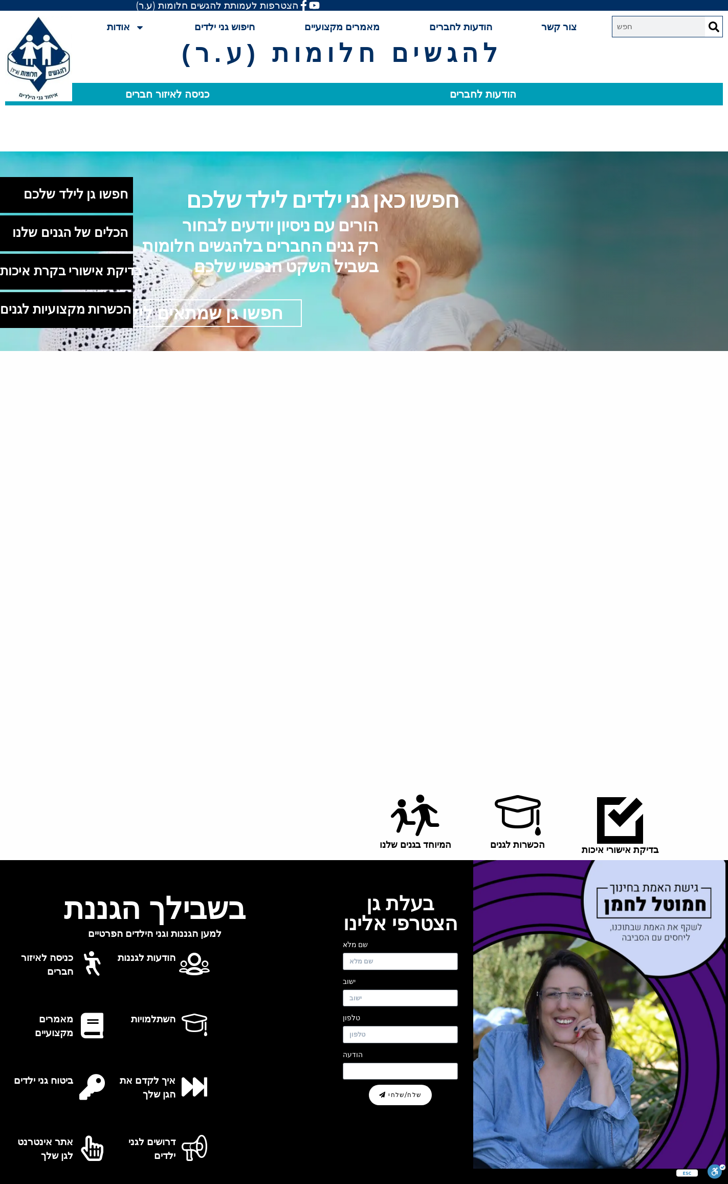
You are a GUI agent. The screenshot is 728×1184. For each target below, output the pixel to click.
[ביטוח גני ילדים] (92, 1087)
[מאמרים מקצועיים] (92, 1025)
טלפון (351, 1018)
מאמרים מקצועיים (342, 27)
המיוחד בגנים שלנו (415, 844)
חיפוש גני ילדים (224, 27)
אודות (126, 27)
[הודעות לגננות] (194, 964)
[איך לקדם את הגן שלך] (194, 1087)
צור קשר (559, 27)
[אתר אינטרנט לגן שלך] (92, 1148)
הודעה (353, 1054)
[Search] (713, 26)
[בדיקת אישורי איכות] (620, 821)
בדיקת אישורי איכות (620, 850)
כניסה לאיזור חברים (167, 94)
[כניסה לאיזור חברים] (92, 964)
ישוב (349, 981)
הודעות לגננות (146, 957)
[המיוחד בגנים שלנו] (415, 816)
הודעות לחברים (460, 27)
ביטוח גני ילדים (43, 1080)
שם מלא (355, 944)
